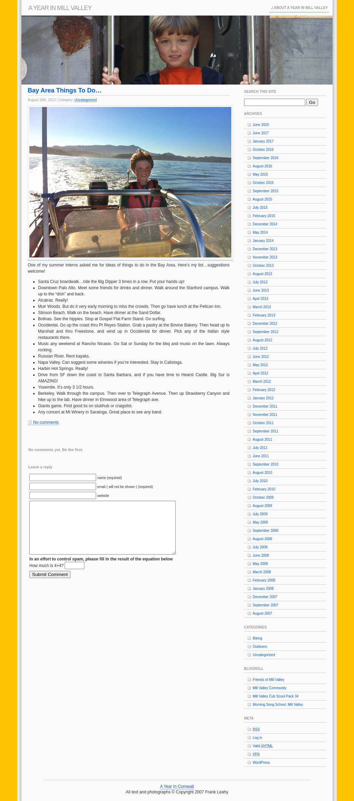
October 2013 (263, 265)
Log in (257, 738)
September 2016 (265, 158)
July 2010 (260, 481)
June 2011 (261, 456)
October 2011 (263, 423)
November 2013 (265, 257)
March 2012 (262, 381)
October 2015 (263, 183)
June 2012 (261, 357)
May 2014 (260, 232)
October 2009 (263, 497)
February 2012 (264, 390)
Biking (257, 638)
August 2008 (262, 539)
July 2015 (260, 207)
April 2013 (260, 299)
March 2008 (262, 572)
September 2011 (265, 431)
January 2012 (263, 398)
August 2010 (262, 473)
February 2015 (264, 216)
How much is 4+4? (46, 576)
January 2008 (263, 588)
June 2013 (261, 290)
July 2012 (260, 348)
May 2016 (260, 174)
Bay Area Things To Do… (65, 90)
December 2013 (265, 249)
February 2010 (264, 489)
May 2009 (260, 522)
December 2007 (265, 597)
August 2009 (262, 506)
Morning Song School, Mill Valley (278, 704)
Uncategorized (85, 100)
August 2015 (262, 199)
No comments (46, 422)
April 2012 (260, 373)
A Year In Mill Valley (60, 7)
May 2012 (260, 365)
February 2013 (264, 315)
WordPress (261, 762)
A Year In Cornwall (177, 786)
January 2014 (263, 241)
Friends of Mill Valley (269, 680)
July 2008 (260, 547)
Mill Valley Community (270, 688)
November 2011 (265, 415)
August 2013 (262, 274)
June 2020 (261, 125)
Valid (263, 746)
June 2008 (261, 555)
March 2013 (262, 307)
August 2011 (262, 439)
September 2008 (265, 531)
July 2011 (260, 448)
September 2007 (265, 605)
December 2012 (265, 323)
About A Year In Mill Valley (301, 8)
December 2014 (265, 224)
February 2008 (264, 580)
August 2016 (262, 166)
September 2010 (265, 464)
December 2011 (265, 406)
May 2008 (260, 564)
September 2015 (265, 191)
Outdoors (260, 646)
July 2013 (260, 282)
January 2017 (263, 141)
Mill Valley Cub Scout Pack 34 (276, 696)
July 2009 (260, 514)
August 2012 (262, 340)
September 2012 (265, 332)
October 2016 (263, 150)
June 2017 (261, 133)
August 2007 (262, 613)
